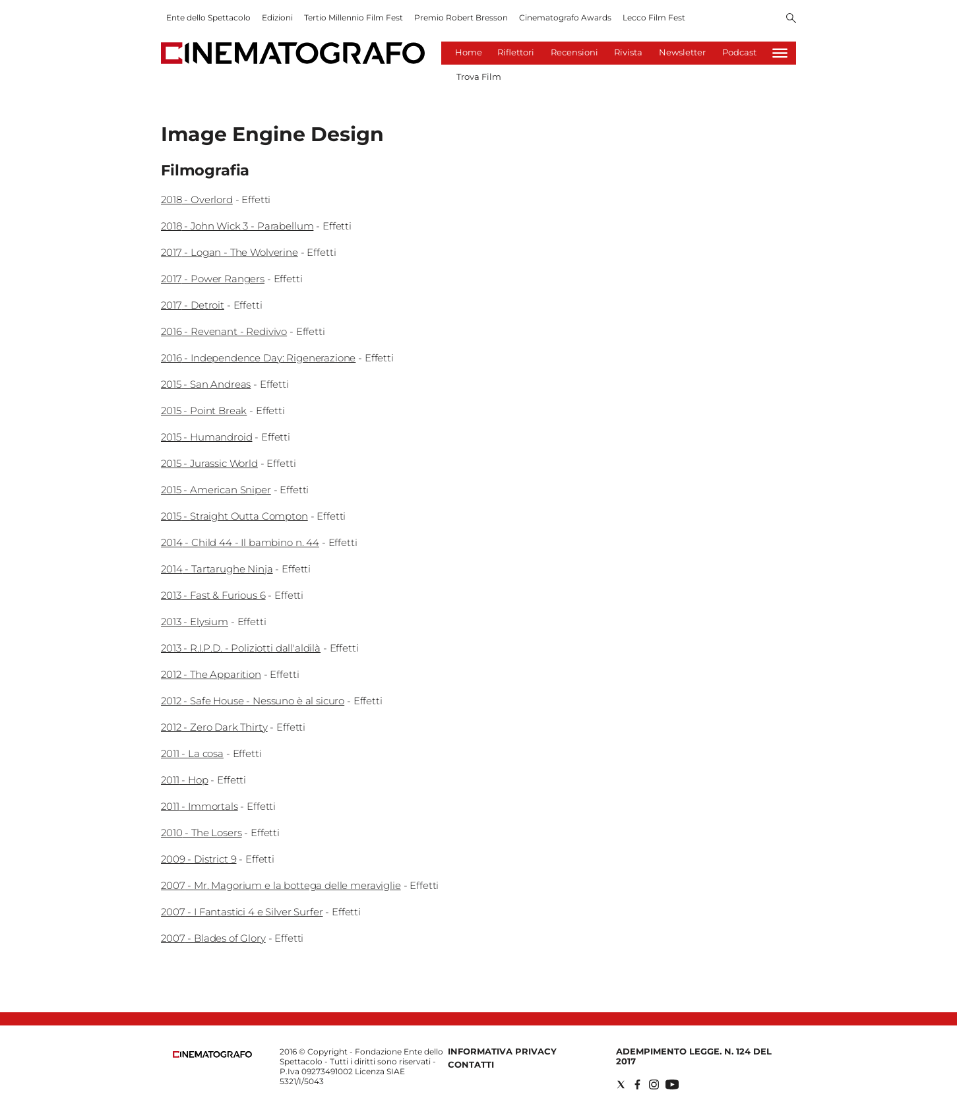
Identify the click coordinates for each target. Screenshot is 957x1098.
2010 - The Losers (201, 832)
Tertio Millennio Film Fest (353, 17)
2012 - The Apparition (211, 674)
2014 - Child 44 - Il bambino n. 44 (240, 542)
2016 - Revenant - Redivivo (224, 331)
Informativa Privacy (502, 1051)
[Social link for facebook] (637, 1084)
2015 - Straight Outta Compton (234, 516)
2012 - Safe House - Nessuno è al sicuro (252, 700)
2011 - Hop (184, 780)
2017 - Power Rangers (212, 278)
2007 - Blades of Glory (213, 938)
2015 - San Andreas (206, 384)
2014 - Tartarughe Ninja (217, 569)
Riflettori (515, 52)
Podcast (739, 52)
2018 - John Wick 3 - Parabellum (237, 226)
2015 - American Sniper (216, 489)
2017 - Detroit (192, 305)
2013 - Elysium (194, 621)
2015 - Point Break (204, 410)
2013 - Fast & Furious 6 (213, 595)
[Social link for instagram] (654, 1084)
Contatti (471, 1064)
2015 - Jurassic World (209, 463)
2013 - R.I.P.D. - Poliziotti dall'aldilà (241, 648)
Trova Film (478, 76)
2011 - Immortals (199, 806)
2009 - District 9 (198, 859)
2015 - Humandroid (206, 437)
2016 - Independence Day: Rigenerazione (258, 357)
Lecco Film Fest (654, 17)
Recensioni (574, 52)
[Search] (791, 19)
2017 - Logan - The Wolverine (229, 252)
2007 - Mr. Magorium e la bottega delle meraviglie (281, 885)
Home (468, 52)
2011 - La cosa (192, 753)
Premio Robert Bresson (461, 17)
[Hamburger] (779, 53)
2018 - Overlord (197, 199)
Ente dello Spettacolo (208, 17)
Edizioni (277, 17)
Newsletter (682, 52)
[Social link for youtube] (672, 1084)
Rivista (628, 52)
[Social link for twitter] (621, 1084)
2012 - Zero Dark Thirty (214, 727)
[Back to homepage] (212, 1055)
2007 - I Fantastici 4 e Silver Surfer (242, 911)
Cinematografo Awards (565, 17)
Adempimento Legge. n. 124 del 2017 (694, 1056)
